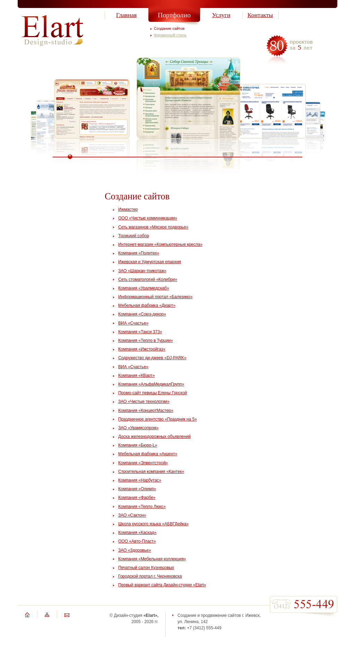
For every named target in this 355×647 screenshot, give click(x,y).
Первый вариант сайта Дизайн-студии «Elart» (162, 585)
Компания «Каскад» (137, 532)
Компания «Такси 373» (140, 331)
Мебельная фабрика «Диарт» (146, 305)
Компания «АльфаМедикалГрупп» (151, 384)
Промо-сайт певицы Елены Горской (152, 392)
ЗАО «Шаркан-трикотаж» (142, 270)
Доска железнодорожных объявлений (154, 436)
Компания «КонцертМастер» (145, 410)
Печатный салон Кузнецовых (146, 567)
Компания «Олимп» (137, 488)
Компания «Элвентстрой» (143, 462)
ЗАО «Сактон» (132, 515)
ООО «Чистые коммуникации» (147, 218)
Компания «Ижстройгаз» (141, 349)
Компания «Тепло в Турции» (145, 340)
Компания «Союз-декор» (142, 314)
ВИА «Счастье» (133, 323)
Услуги (221, 14)
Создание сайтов (169, 28)
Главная (126, 14)
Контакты (260, 14)
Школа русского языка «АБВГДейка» (153, 523)
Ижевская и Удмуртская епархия (149, 261)
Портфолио (174, 15)
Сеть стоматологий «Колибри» (147, 279)
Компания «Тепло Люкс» (142, 506)
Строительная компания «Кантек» (151, 471)
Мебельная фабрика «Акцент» (148, 453)
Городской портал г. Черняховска (150, 576)
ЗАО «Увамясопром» (138, 427)
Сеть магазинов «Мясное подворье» (153, 227)
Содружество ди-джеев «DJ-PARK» (152, 357)
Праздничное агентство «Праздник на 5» (157, 419)
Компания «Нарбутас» (139, 480)
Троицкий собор (133, 235)
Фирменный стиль (170, 35)
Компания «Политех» (138, 253)
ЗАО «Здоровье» (134, 550)
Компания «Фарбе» (136, 497)
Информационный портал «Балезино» (155, 296)
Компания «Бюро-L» (137, 445)
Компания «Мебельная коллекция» (152, 559)
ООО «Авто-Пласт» (137, 541)
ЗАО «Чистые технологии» (144, 401)
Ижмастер (128, 209)
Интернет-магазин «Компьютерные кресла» (160, 244)
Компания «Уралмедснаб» (143, 288)
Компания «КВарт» (136, 375)
